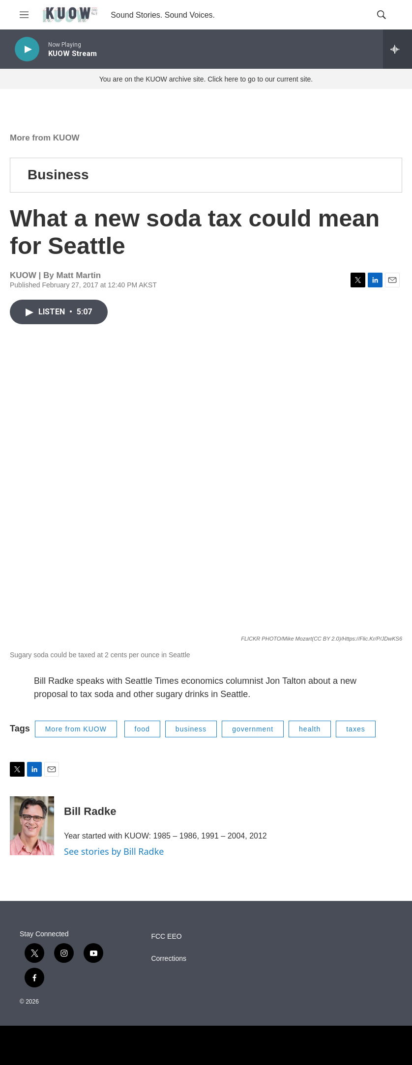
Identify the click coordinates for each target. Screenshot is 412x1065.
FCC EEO (166, 936)
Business (58, 174)
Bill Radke (90, 811)
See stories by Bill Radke (114, 851)
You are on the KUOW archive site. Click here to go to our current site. (206, 79)
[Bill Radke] (32, 825)
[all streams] (397, 49)
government (252, 729)
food (142, 729)
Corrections (168, 958)
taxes (355, 729)
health (310, 729)
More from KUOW (45, 137)
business (191, 729)
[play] (27, 49)
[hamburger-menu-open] (24, 15)
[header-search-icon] (381, 14)
